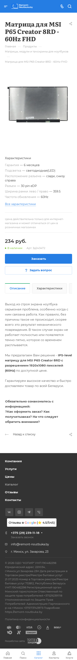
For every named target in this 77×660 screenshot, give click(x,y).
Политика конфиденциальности (27, 619)
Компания (13, 461)
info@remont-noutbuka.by (30, 544)
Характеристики (49, 288)
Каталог (11, 484)
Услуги (11, 469)
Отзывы (11, 492)
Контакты (13, 500)
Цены (9, 477)
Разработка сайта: (15, 641)
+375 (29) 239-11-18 (25, 533)
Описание (17, 288)
